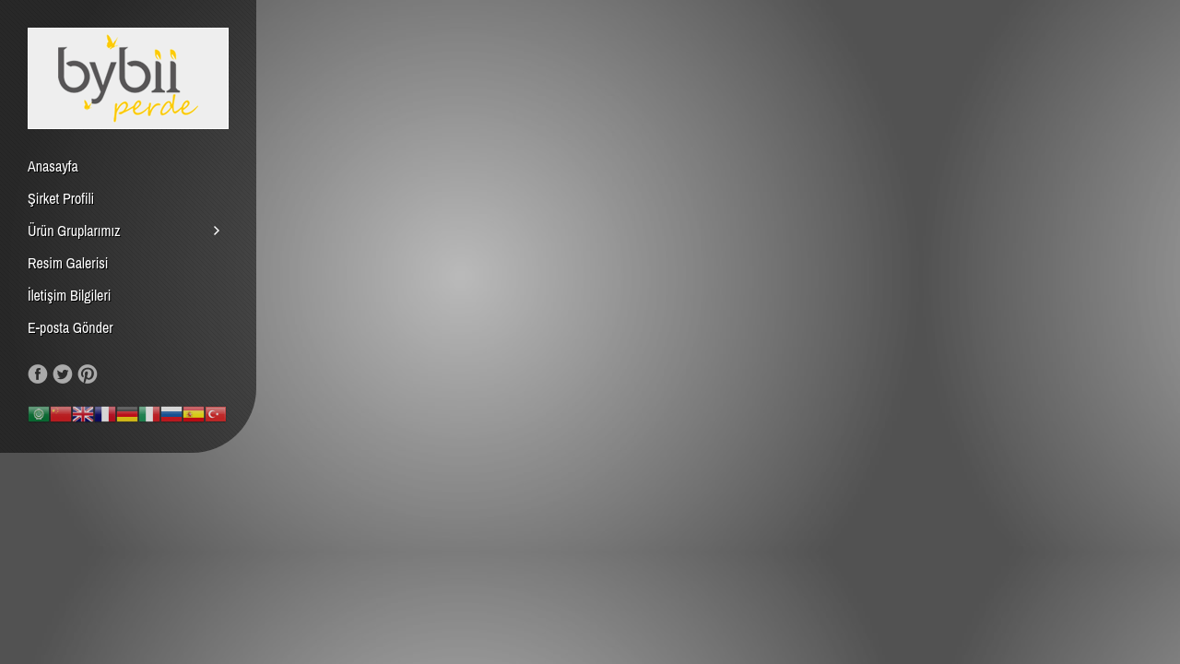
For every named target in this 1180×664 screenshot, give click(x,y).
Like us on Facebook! (38, 374)
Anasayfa (53, 166)
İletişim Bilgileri (69, 295)
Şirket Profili (61, 198)
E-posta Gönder (70, 327)
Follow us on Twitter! (63, 374)
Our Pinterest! (87, 374)
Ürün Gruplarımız (74, 230)
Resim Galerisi (68, 263)
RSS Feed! (112, 374)
